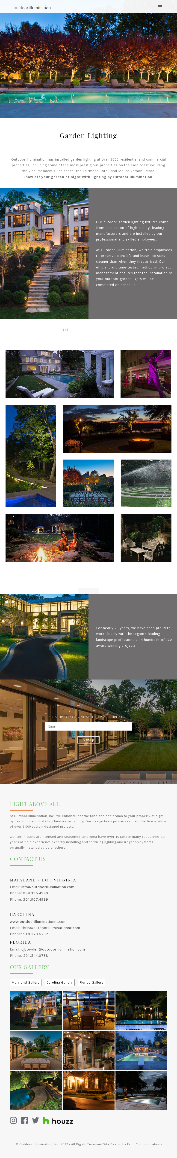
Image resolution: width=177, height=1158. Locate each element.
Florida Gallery (91, 982)
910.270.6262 (35, 934)
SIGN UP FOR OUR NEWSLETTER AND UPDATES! (88, 717)
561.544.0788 (35, 955)
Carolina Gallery (60, 982)
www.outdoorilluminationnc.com (38, 921)
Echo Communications (144, 1144)
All (65, 330)
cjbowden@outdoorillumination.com (53, 949)
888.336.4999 (35, 893)
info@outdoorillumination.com (47, 886)
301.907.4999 (35, 899)
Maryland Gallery (26, 982)
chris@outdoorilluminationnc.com (50, 927)
